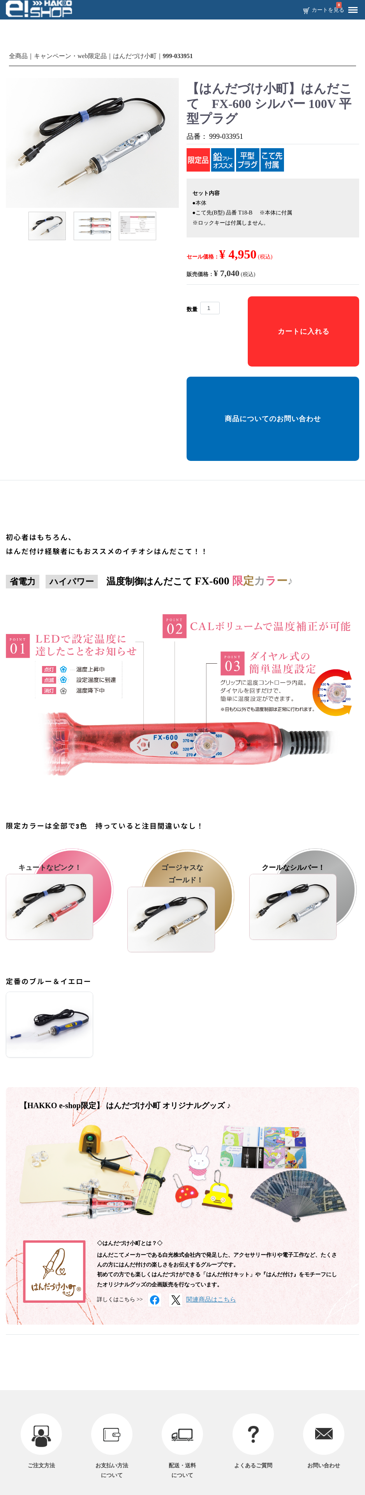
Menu (351, 7)
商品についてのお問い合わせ (273, 419)
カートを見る (328, 10)
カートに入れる (304, 331)
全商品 (18, 56)
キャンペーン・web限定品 (70, 56)
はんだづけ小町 (135, 56)
